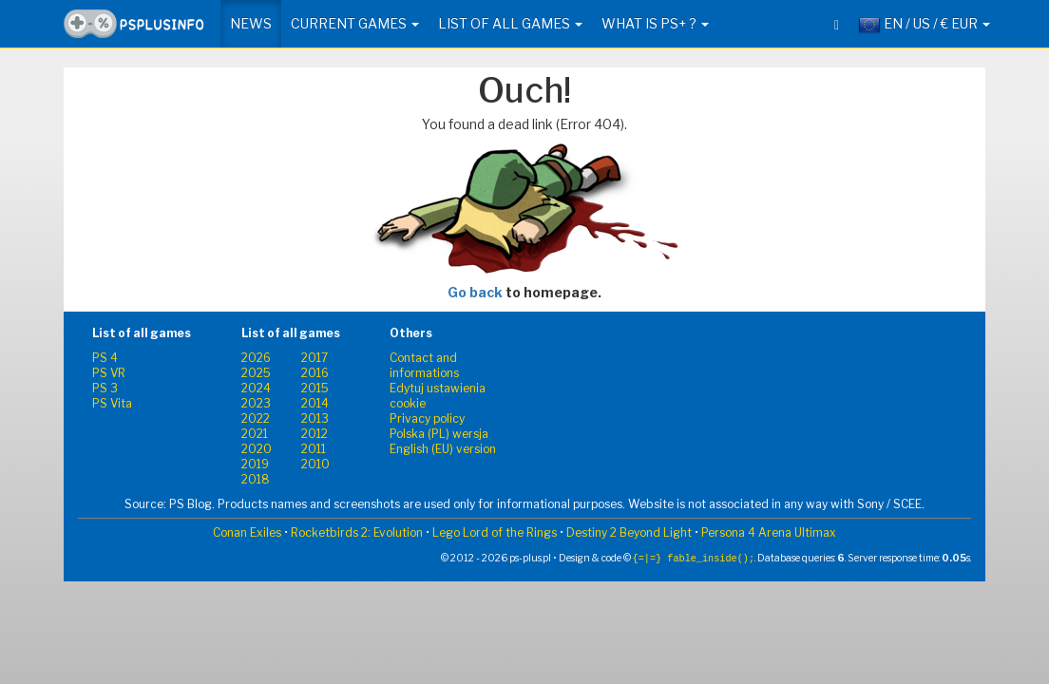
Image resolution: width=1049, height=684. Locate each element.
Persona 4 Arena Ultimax (768, 532)
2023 (256, 403)
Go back (475, 292)
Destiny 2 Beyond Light (629, 532)
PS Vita (112, 403)
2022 (255, 418)
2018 (255, 479)
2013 (315, 418)
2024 (256, 388)
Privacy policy (427, 418)
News (251, 23)
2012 (314, 434)
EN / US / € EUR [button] (924, 24)
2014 (315, 403)
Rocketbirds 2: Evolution (357, 532)
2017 (314, 358)
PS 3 (105, 388)
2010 (315, 464)
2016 (315, 373)
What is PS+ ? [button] (655, 23)
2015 (315, 388)
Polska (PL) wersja (439, 434)
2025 (256, 373)
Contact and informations (424, 365)
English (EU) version (443, 449)
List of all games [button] (510, 23)
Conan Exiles (247, 532)
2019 (255, 464)
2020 (256, 449)
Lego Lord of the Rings (494, 532)
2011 (313, 449)
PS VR (108, 373)
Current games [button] (355, 23)
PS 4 (105, 358)
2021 (254, 434)
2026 (256, 358)
